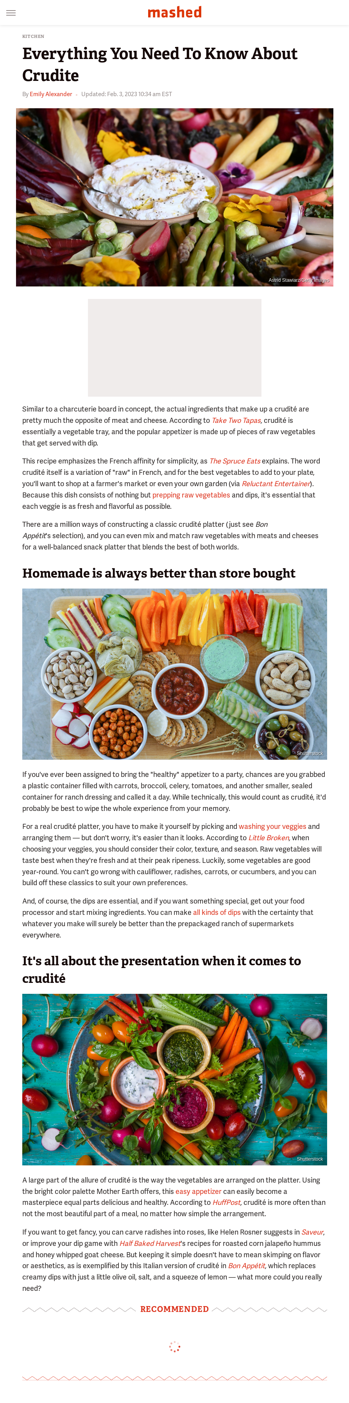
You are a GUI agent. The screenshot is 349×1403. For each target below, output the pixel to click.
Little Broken (268, 837)
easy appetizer (198, 1191)
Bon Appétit (246, 1265)
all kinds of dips (217, 912)
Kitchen (33, 36)
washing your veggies (272, 826)
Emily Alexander (51, 94)
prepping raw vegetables (191, 494)
